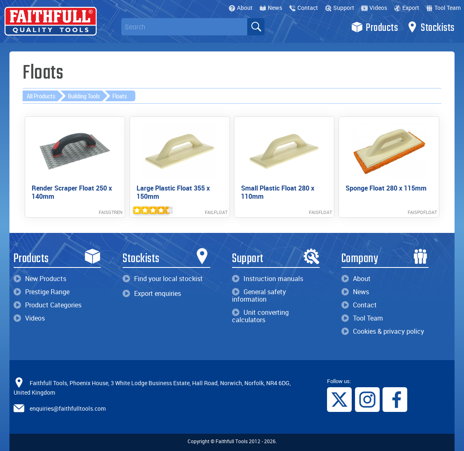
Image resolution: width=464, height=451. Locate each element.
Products (374, 27)
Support (339, 8)
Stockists (430, 27)
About (241, 8)
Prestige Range (42, 291)
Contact (303, 8)
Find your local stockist (163, 278)
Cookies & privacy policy (382, 331)
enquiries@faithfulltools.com (68, 408)
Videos (374, 8)
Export (406, 8)
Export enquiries (152, 293)
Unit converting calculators (260, 316)
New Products (40, 278)
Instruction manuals (267, 278)
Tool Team (443, 8)
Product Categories (47, 304)
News (271, 8)
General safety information (259, 295)
